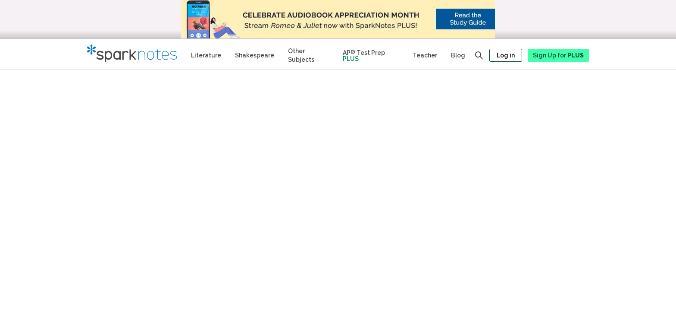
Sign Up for (558, 55)
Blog (458, 55)
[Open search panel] (479, 55)
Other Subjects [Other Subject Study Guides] (301, 55)
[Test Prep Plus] (371, 54)
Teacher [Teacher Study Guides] (425, 55)
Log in (506, 55)
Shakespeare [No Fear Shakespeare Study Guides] (254, 55)
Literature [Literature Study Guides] (206, 55)
